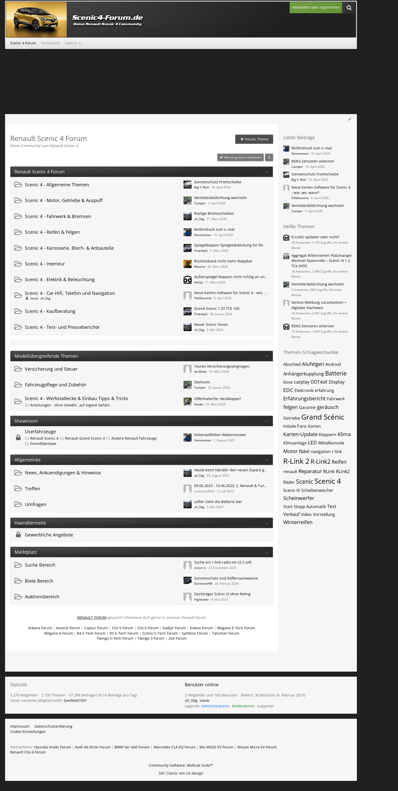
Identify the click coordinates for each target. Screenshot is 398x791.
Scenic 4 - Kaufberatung (50, 311)
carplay (301, 382)
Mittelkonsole (331, 443)
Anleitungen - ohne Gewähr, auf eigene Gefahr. (70, 405)
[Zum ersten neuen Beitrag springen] (188, 185)
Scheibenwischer (317, 490)
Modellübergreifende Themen (46, 356)
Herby (198, 282)
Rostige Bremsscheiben (214, 213)
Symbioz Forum (195, 633)
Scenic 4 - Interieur (45, 264)
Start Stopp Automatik (304, 506)
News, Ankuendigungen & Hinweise (63, 473)
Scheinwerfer (298, 498)
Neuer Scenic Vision (211, 324)
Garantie (307, 407)
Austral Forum (68, 627)
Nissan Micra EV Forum (257, 747)
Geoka (198, 404)
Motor (290, 451)
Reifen (339, 461)
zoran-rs (200, 568)
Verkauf (291, 514)
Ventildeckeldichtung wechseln (220, 197)
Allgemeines (27, 460)
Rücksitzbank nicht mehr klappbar (223, 261)
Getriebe (291, 418)
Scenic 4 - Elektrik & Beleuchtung (60, 279)
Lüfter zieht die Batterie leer (218, 501)
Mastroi (199, 266)
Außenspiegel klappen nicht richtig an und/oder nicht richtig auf (249, 276)
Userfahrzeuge (40, 431)
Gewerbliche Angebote (49, 535)
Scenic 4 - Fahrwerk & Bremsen (58, 216)
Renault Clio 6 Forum (28, 752)
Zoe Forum (178, 638)
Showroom (26, 421)
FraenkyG (201, 250)
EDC (288, 390)
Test (331, 506)
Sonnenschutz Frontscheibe (217, 181)
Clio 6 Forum (148, 627)
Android (333, 364)
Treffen (32, 489)
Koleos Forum (201, 627)
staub (34, 298)
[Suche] (349, 7)
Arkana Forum (40, 627)
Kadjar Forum (174, 627)
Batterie (336, 373)
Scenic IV (291, 490)
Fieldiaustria (202, 298)
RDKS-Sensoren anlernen (312, 161)
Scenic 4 (327, 481)
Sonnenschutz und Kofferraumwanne (226, 578)
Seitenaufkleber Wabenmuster (220, 434)
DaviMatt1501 (75, 700)
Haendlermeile (30, 523)
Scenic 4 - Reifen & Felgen (52, 232)
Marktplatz (25, 552)
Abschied (292, 364)
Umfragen (35, 504)
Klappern (327, 434)
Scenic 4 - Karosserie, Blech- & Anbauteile (69, 248)
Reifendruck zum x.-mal (214, 229)
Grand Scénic (322, 417)
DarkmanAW (203, 583)
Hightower (201, 599)
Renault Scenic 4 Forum (39, 172)
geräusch (328, 407)
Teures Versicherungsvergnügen (222, 366)
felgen (290, 407)
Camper (200, 203)
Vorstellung (324, 514)
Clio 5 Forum (122, 627)
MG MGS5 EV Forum (216, 747)
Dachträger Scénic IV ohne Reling (222, 593)
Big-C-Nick (201, 187)
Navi (304, 451)
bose (288, 382)
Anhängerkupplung (303, 374)
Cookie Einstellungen (28, 731)
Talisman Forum (225, 633)
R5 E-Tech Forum (124, 633)
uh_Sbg (199, 219)
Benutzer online (202, 684)
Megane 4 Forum (58, 633)
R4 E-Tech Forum (91, 633)
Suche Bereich (40, 565)
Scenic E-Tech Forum (160, 633)
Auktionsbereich (42, 597)
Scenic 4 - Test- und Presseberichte (62, 327)
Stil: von (181, 773)
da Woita (200, 371)
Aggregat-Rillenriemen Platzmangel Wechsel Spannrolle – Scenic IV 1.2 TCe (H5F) (321, 260)
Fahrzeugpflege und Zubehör (55, 385)
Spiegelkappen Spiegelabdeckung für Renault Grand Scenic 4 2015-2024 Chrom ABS (265, 245)
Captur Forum (96, 627)
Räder (289, 482)
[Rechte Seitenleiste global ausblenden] (350, 119)
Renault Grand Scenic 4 (85, 438)
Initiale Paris (295, 426)
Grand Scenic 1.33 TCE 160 (216, 308)
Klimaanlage (295, 443)
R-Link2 (320, 461)
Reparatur (310, 471)
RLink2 (343, 471)
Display (336, 382)
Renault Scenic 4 (44, 438)
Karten (314, 426)
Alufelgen (313, 364)
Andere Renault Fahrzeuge (134, 438)
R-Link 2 (296, 461)
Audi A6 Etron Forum (92, 747)
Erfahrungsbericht (304, 398)
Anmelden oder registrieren (316, 7)
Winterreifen (297, 522)
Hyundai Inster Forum (52, 747)
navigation (321, 451)
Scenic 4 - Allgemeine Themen (57, 185)
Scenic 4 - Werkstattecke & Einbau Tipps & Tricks (76, 398)
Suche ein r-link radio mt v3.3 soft (223, 562)
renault (290, 471)
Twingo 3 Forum (150, 638)
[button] (269, 157)
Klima (344, 434)
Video (306, 514)
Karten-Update (300, 434)
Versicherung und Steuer (51, 369)
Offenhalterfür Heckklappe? (217, 398)
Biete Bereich (39, 581)
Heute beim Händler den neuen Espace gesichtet (236, 470)
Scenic (304, 481)
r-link (337, 451)
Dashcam (202, 382)
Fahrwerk (336, 399)
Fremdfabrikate (43, 443)
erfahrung (324, 390)
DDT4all (319, 382)
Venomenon (202, 235)
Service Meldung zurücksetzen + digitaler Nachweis (318, 305)
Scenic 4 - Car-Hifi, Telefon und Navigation (70, 293)
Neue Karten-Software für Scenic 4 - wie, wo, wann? (238, 292)
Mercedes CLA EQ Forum (174, 747)
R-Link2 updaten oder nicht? (315, 237)
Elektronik (303, 390)
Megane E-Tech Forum (236, 627)
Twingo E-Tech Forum (115, 638)
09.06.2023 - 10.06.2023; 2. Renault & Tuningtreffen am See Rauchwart (254, 485)
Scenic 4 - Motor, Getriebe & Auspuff (64, 200)
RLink (329, 471)
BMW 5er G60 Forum (132, 747)
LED (312, 442)
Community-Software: (181, 765)
